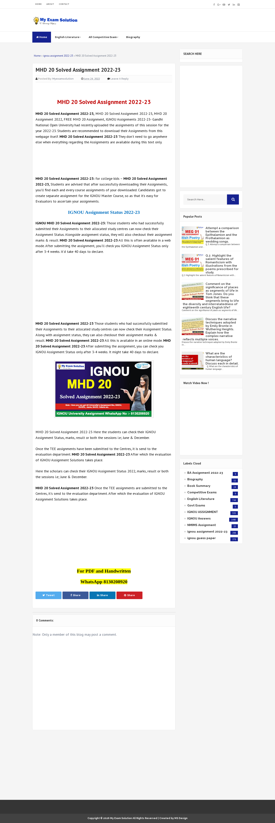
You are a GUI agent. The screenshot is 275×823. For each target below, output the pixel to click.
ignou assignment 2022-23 (207, 531)
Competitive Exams (202, 492)
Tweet (48, 595)
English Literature (68, 37)
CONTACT (64, 4)
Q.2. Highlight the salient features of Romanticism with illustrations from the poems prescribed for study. (222, 264)
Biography (133, 37)
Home (41, 37)
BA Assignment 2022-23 (205, 473)
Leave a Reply (120, 78)
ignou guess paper (201, 538)
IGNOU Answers (199, 518)
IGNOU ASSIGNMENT (202, 512)
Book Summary (198, 486)
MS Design (181, 818)
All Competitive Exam (103, 37)
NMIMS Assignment (201, 525)
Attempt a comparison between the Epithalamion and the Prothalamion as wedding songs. (222, 234)
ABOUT (50, 4)
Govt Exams (196, 505)
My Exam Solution (121, 818)
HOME (38, 4)
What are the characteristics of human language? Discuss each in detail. (222, 358)
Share (75, 595)
